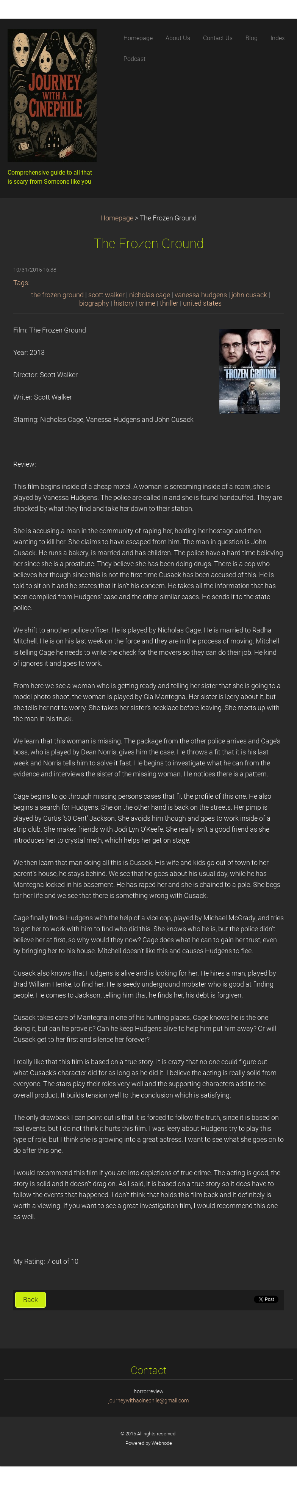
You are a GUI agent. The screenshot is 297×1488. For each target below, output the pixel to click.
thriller (169, 303)
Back (30, 1300)
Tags (20, 283)
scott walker (106, 295)
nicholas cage (149, 295)
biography (94, 303)
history (124, 303)
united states (202, 303)
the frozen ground (57, 295)
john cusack (249, 295)
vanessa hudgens (201, 295)
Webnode (162, 1443)
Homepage (116, 218)
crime (147, 303)
